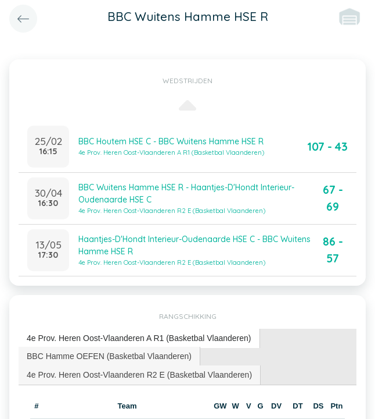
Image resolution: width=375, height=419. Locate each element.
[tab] (139, 338)
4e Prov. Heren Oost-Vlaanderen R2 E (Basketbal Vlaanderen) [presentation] (139, 374)
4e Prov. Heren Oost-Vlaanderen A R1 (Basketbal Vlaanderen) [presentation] (139, 338)
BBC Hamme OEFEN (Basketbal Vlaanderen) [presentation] (109, 356)
